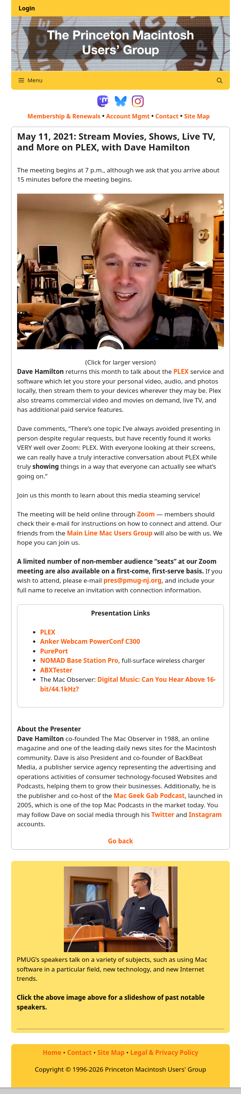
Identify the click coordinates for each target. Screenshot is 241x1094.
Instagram (205, 814)
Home (52, 1052)
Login (27, 8)
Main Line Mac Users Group (109, 533)
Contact (166, 116)
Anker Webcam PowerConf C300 (90, 641)
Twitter (163, 814)
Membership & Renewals (63, 116)
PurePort (54, 651)
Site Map (110, 1052)
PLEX (181, 371)
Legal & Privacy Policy (164, 1052)
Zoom (146, 514)
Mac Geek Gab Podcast (149, 795)
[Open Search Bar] (219, 80)
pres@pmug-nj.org (133, 580)
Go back (120, 841)
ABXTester (56, 670)
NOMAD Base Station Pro (79, 660)
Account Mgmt (128, 116)
